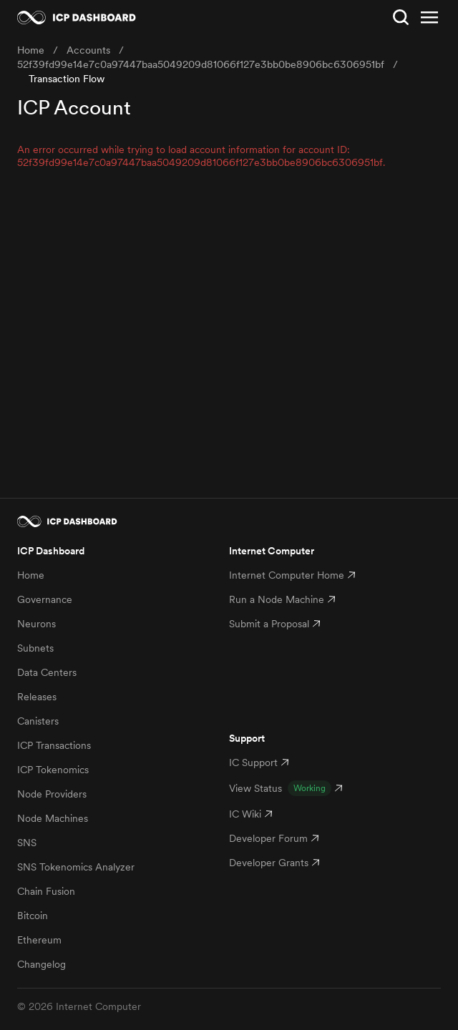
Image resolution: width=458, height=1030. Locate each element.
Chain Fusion (46, 891)
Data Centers (47, 672)
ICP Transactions (54, 745)
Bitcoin (32, 915)
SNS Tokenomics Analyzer (76, 866)
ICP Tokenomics (53, 769)
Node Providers (52, 794)
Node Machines (52, 818)
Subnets (35, 648)
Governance (44, 599)
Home (30, 575)
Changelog (41, 964)
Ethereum (39, 939)
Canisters (38, 721)
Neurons (36, 623)
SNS (26, 842)
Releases (37, 696)
